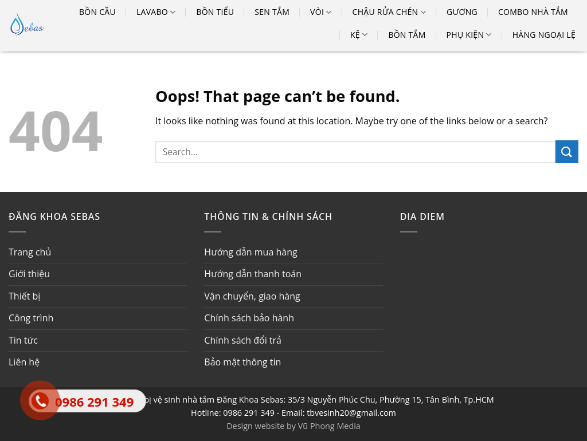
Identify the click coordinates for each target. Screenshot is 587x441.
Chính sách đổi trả (242, 340)
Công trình (31, 318)
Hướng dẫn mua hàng (250, 252)
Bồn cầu (97, 11)
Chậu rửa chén (389, 12)
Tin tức (23, 340)
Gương (462, 11)
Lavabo (155, 12)
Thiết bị (24, 296)
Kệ (358, 35)
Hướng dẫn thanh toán (253, 273)
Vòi (320, 12)
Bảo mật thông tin (242, 362)
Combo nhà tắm (533, 11)
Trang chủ (30, 252)
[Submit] (566, 151)
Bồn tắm (406, 34)
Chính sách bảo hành (249, 318)
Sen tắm (272, 11)
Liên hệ (24, 362)
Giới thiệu (29, 273)
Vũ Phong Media (329, 425)
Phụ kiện (469, 35)
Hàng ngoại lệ (544, 34)
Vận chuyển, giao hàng (252, 296)
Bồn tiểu (215, 11)
